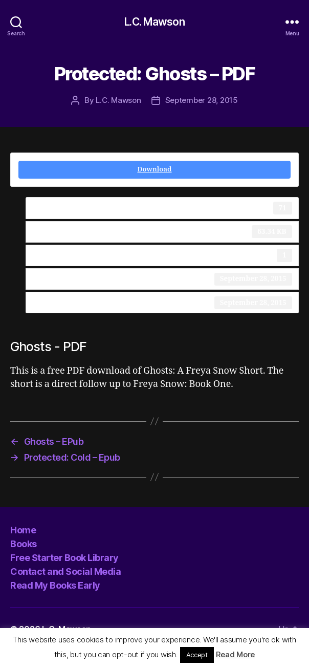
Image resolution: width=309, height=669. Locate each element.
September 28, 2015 (201, 100)
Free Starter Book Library (64, 557)
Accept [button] (197, 655)
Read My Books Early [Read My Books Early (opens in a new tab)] (55, 585)
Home (23, 530)
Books (23, 543)
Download (154, 169)
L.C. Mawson (154, 21)
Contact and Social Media (65, 571)
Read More (235, 654)
